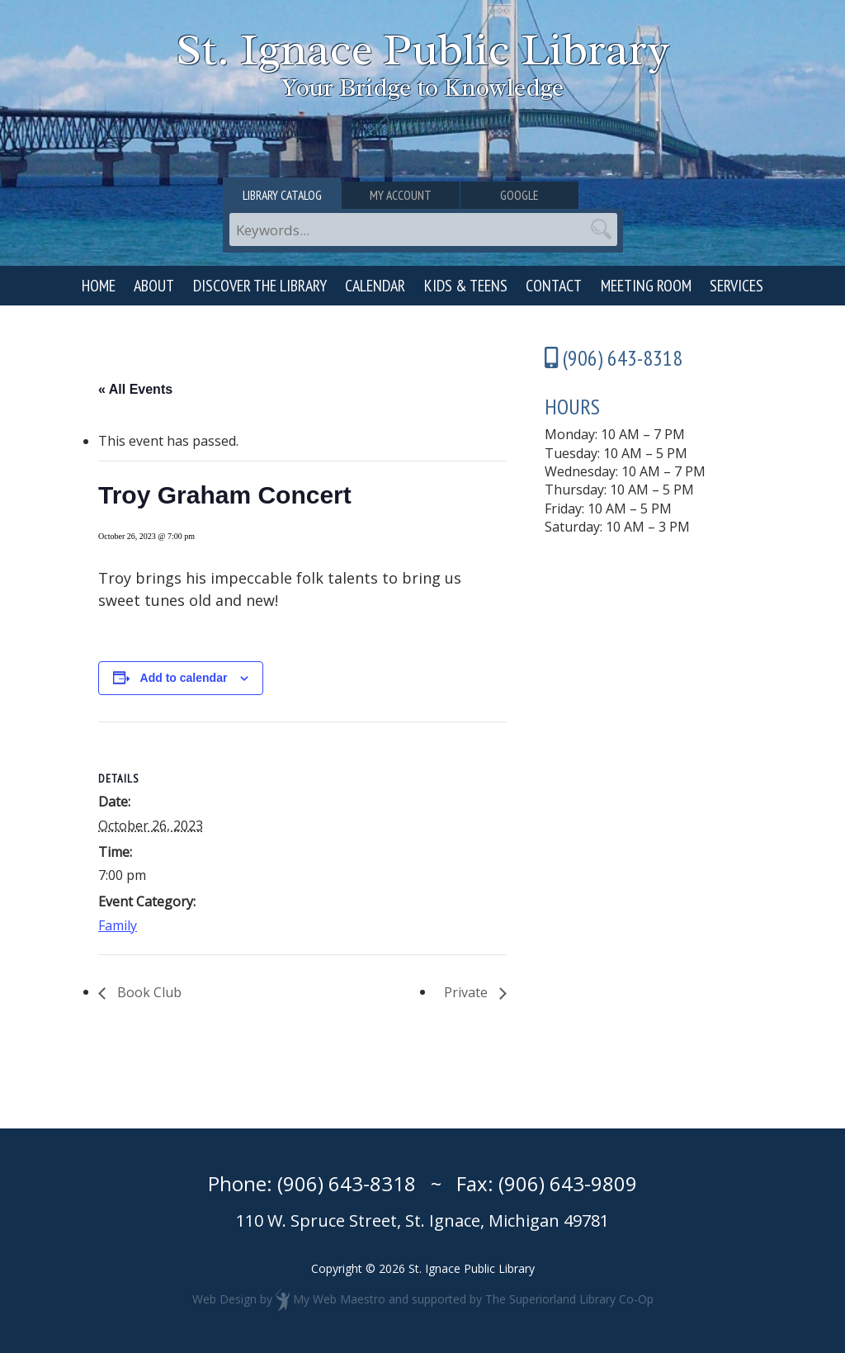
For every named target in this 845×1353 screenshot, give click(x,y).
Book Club (148, 992)
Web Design (224, 1299)
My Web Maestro (339, 1299)
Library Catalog (289, 196)
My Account (422, 196)
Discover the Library (260, 285)
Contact (554, 285)
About (154, 285)
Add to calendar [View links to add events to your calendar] (184, 677)
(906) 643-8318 (346, 1183)
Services (736, 285)
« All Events (135, 389)
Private (467, 992)
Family (117, 925)
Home (99, 285)
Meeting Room (646, 285)
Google (557, 196)
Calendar (375, 285)
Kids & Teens (465, 285)
